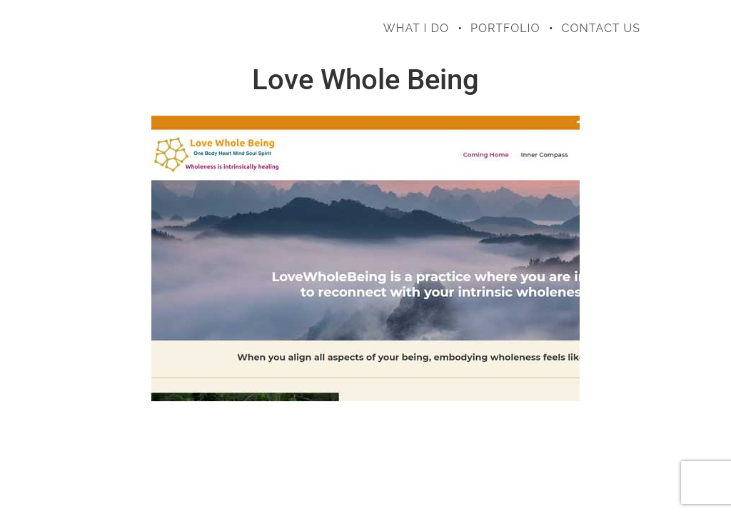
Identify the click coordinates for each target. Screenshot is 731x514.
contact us (601, 28)
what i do (416, 28)
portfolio (505, 28)
